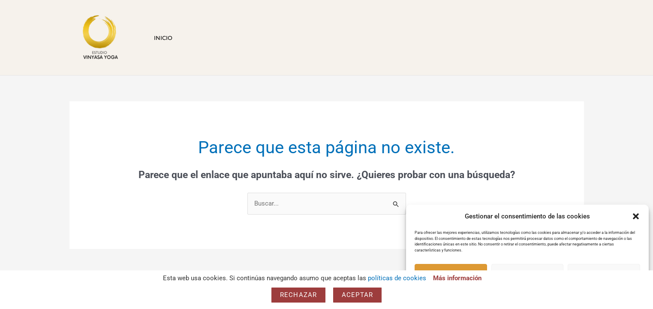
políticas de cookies (397, 278)
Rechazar (298, 295)
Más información (457, 278)
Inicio (161, 37)
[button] (636, 216)
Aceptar (357, 295)
